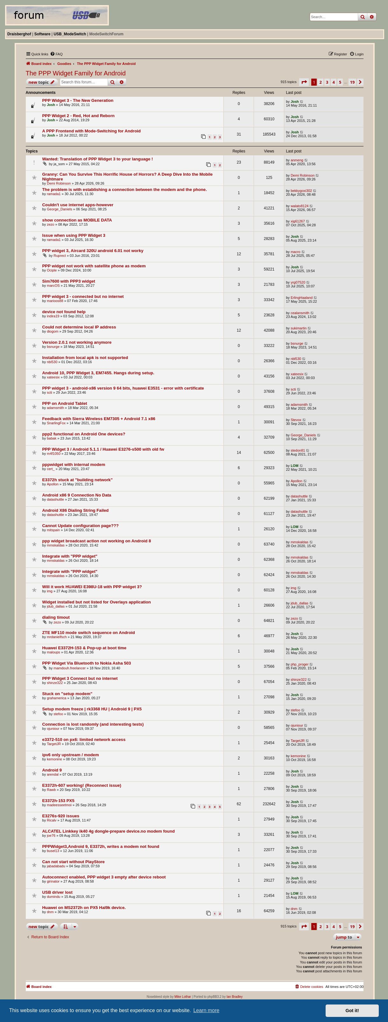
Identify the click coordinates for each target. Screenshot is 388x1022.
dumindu (53, 897)
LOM (294, 466)
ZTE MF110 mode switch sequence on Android (88, 632)
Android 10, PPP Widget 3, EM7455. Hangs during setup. (98, 372)
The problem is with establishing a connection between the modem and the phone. (124, 189)
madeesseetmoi (59, 805)
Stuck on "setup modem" (67, 693)
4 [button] (333, 82)
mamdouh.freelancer (69, 668)
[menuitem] (56, 54)
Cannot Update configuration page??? (80, 525)
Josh (51, 105)
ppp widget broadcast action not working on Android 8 (96, 541)
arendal (53, 774)
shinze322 (55, 683)
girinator (53, 881)
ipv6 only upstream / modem (70, 754)
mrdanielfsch (57, 637)
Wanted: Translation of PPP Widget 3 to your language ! (97, 159)
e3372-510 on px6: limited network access (84, 739)
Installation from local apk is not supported (85, 357)
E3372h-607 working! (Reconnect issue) (81, 785)
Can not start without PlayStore (73, 861)
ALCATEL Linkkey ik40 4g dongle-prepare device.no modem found (108, 831)
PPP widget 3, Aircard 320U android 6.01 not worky (93, 250)
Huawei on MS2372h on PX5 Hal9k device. (84, 907)
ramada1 (53, 194)
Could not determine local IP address (79, 327)
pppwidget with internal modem (73, 464)
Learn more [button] (206, 1010)
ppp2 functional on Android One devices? (83, 434)
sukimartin (299, 328)
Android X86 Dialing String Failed (75, 510)
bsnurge (53, 347)
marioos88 (55, 301)
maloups (53, 652)
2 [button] (320, 82)
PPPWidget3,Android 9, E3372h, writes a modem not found (100, 846)
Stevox (296, 420)
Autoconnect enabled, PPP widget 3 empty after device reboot (104, 877)
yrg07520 (298, 282)
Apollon (53, 484)
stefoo (58, 714)
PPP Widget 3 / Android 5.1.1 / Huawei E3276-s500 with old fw (103, 449)
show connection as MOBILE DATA (77, 220)
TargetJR (54, 744)
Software (42, 34)
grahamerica (56, 698)
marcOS (53, 285)
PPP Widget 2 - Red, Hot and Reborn (78, 115)
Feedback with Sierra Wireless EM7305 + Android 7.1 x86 (98, 418)
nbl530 (52, 362)
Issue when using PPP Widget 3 (73, 235)
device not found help (64, 311)
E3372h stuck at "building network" (77, 479)
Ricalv (51, 820)
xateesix (53, 377)
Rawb (51, 790)
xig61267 (298, 221)
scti (49, 392)
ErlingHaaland (302, 298)
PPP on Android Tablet (64, 403)
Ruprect (59, 255)
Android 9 (52, 770)
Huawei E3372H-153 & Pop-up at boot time (84, 647)
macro (295, 252)
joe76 (51, 835)
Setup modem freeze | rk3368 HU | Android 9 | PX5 (92, 709)
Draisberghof (19, 34)
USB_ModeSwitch (69, 34)
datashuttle (55, 499)
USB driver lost (57, 892)
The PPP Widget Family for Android (76, 73)
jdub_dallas (56, 606)
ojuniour (53, 728)
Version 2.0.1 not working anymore (77, 342)
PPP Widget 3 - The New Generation (78, 100)
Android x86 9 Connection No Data (76, 495)
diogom (52, 331)
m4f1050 (53, 453)
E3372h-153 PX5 (58, 800)
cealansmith (300, 313)
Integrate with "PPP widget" (69, 556)
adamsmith (55, 408)
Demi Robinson (59, 183)
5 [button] (340, 82)
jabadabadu (56, 866)
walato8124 (299, 206)
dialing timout (56, 617)
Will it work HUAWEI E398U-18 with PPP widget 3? (92, 586)
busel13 (53, 851)
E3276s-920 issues (61, 816)
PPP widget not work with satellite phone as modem (94, 266)
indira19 (53, 316)
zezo (50, 224)
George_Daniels (59, 209)
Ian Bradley (235, 996)
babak (51, 438)
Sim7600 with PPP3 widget (68, 281)
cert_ (50, 469)
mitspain (53, 530)
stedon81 (298, 450)
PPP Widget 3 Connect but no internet (80, 678)
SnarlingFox (56, 423)
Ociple (52, 270)
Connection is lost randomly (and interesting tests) (93, 724)
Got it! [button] (352, 1010)
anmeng (297, 160)
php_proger (299, 664)
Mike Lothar (182, 996)
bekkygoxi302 (301, 191)
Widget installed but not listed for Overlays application (96, 602)
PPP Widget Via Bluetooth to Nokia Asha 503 (86, 663)
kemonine (54, 759)
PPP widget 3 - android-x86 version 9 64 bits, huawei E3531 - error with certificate (123, 388)
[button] (304, 82)
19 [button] (352, 82)
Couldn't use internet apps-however (78, 204)
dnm (50, 912)
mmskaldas (56, 545)
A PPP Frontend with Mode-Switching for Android (91, 131)
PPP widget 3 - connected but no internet (83, 296)
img (50, 591)
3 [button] (327, 82)
